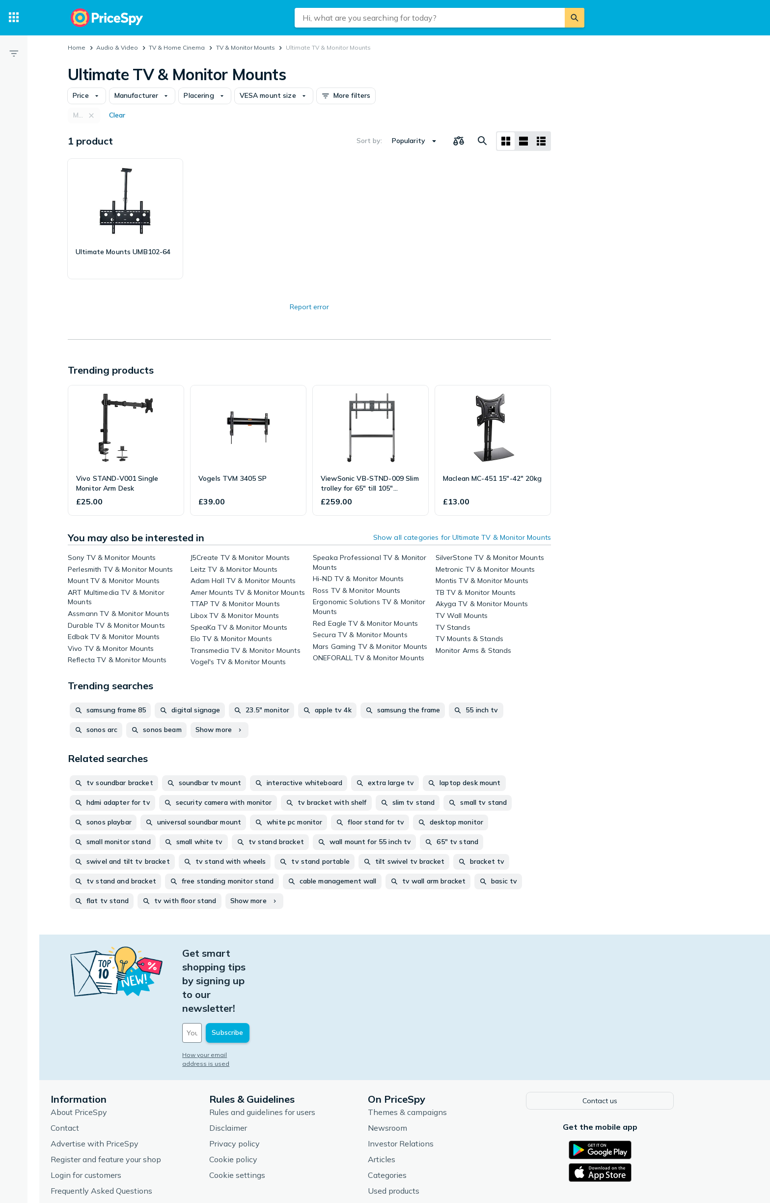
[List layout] (523, 141)
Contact (88, 1071)
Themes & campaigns (430, 1055)
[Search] (574, 18)
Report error (309, 306)
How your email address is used (252, 999)
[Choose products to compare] (458, 141)
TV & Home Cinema (177, 47)
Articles (404, 1103)
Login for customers (109, 1118)
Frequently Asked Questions (124, 1134)
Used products (416, 1134)
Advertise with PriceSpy (118, 1087)
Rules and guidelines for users (285, 1055)
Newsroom (410, 1071)
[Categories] (14, 17)
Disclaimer (251, 1071)
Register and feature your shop (129, 1103)
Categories (410, 1118)
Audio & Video (117, 47)
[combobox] (430, 18)
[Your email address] (272, 978)
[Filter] (14, 53)
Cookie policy (256, 1103)
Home (76, 47)
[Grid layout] (506, 141)
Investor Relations (424, 1087)
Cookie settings (260, 1118)
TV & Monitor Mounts (245, 47)
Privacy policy (257, 1087)
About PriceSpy (102, 1055)
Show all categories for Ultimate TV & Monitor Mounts (462, 537)
